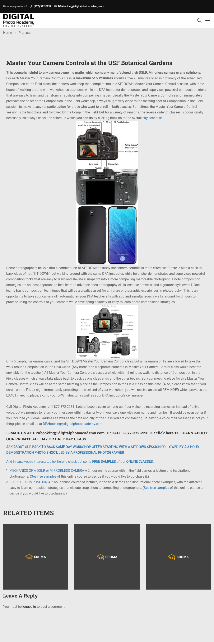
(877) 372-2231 (42, 6)
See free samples (43, 477)
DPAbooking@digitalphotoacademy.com (81, 6)
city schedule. (153, 119)
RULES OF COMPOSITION (28, 483)
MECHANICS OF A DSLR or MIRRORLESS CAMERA (46, 472)
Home (7, 34)
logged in (29, 607)
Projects (25, 34)
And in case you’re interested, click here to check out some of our (80, 463)
